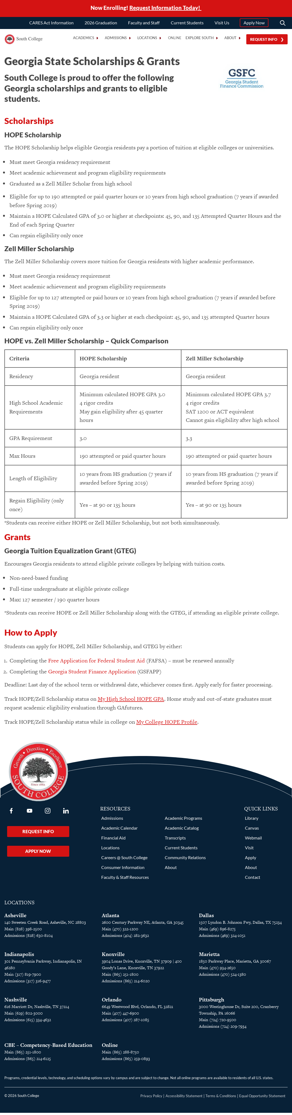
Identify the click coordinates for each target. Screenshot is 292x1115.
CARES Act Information (51, 22)
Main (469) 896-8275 (217, 931)
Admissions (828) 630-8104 (28, 937)
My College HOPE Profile (166, 724)
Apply (250, 859)
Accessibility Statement (184, 1098)
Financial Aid (113, 839)
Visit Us (222, 22)
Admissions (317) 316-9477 (27, 983)
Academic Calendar (119, 830)
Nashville (15, 1002)
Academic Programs (183, 820)
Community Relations (185, 859)
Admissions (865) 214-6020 (126, 983)
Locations (110, 849)
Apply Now (254, 22)
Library (251, 820)
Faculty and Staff (144, 22)
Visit (249, 849)
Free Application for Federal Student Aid (96, 663)
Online (174, 38)
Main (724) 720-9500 (217, 1022)
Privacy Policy (151, 1098)
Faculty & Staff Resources (125, 879)
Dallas (206, 917)
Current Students (187, 22)
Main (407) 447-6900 (120, 1015)
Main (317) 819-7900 (22, 976)
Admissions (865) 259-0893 (126, 1061)
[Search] (282, 23)
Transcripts (175, 839)
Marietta (209, 956)
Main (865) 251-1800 (120, 976)
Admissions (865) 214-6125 (27, 1061)
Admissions (112, 820)
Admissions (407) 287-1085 (125, 1022)
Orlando (112, 1002)
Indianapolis (19, 956)
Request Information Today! (165, 7)
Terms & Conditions (221, 1098)
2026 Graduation (101, 22)
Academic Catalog (182, 830)
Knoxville (113, 956)
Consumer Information (122, 869)
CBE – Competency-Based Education (48, 1047)
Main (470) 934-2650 (217, 970)
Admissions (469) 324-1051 (222, 937)
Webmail (253, 839)
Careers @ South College (124, 859)
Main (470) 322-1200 (120, 931)
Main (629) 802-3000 (23, 1015)
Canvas (252, 830)
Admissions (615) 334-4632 (27, 1022)
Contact (252, 879)
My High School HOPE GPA (131, 701)
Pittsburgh (211, 1002)
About (171, 869)
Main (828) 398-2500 (23, 931)
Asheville (15, 917)
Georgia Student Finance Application (92, 673)
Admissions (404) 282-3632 (125, 937)
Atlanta (110, 917)
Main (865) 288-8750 (120, 1054)
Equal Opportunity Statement (262, 1098)
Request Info (263, 39)
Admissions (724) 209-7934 (222, 1028)
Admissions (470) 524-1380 (222, 976)
